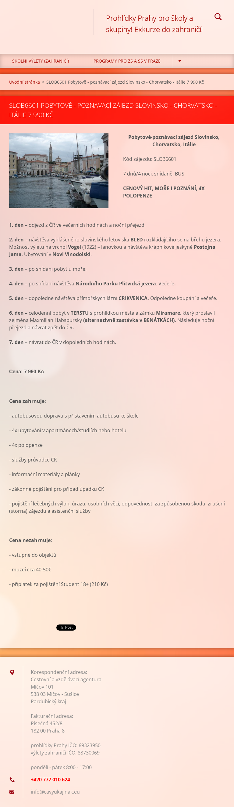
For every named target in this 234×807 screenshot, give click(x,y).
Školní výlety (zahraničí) (40, 61)
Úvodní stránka (24, 82)
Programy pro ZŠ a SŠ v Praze (127, 61)
